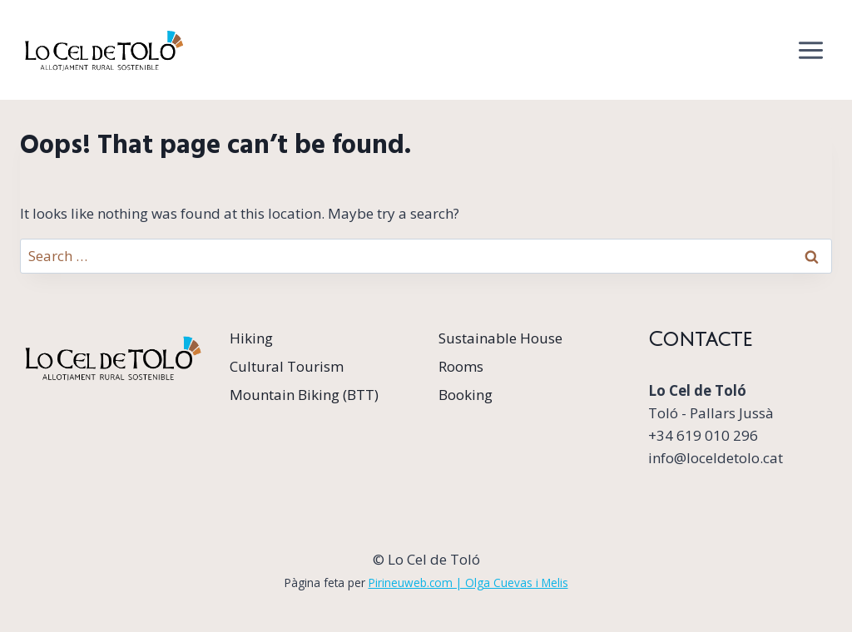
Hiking (251, 338)
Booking (465, 394)
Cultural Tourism (287, 366)
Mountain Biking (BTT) (304, 394)
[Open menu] (810, 50)
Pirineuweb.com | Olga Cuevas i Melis (468, 582)
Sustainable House (500, 338)
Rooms (460, 366)
